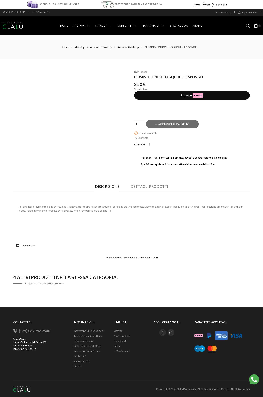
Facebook (162, 332)
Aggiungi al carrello (173, 124)
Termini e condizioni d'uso (88, 335)
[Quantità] (139, 124)
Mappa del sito (82, 361)
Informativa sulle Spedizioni (89, 330)
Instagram (171, 332)
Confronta (141, 137)
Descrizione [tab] (107, 186)
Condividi (149, 144)
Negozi (77, 366)
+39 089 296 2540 (14, 12)
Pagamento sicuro (83, 340)
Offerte (118, 330)
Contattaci (80, 356)
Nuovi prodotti (122, 335)
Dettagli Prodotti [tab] (149, 186)
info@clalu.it (41, 12)
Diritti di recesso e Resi (87, 345)
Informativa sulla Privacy (87, 350)
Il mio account (122, 350)
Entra (117, 345)
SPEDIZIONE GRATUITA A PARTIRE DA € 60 (138, 4)
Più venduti (120, 340)
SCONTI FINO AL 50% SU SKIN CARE (59, 4)
